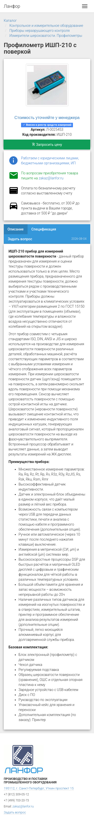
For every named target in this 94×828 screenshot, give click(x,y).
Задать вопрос (20, 239)
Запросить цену (47, 145)
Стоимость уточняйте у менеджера (47, 117)
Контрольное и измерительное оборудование (46, 26)
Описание (16, 229)
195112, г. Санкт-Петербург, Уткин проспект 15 (39, 788)
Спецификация (43, 229)
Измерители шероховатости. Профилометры (45, 36)
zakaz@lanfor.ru (51, 178)
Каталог (10, 21)
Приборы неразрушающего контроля (39, 31)
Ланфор (12, 6)
